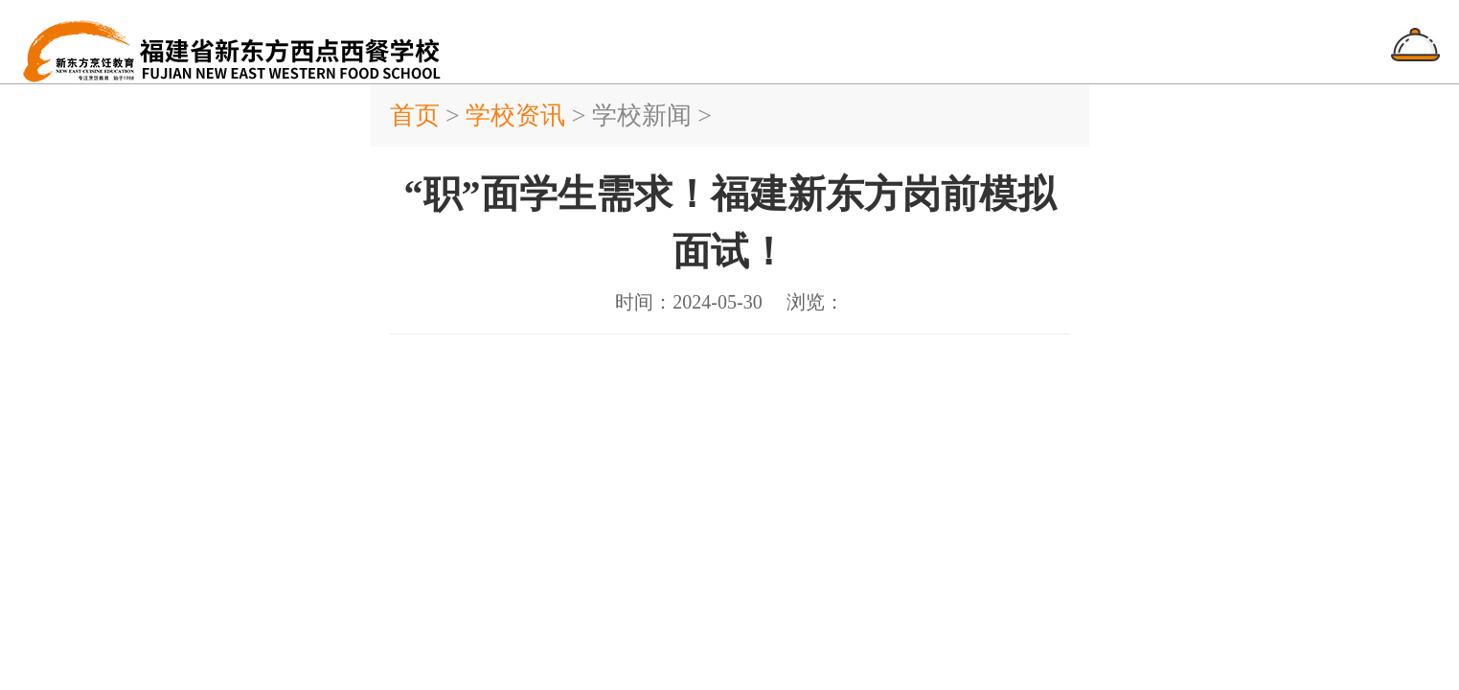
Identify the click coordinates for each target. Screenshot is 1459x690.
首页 (418, 115)
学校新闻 (642, 115)
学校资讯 (515, 115)
